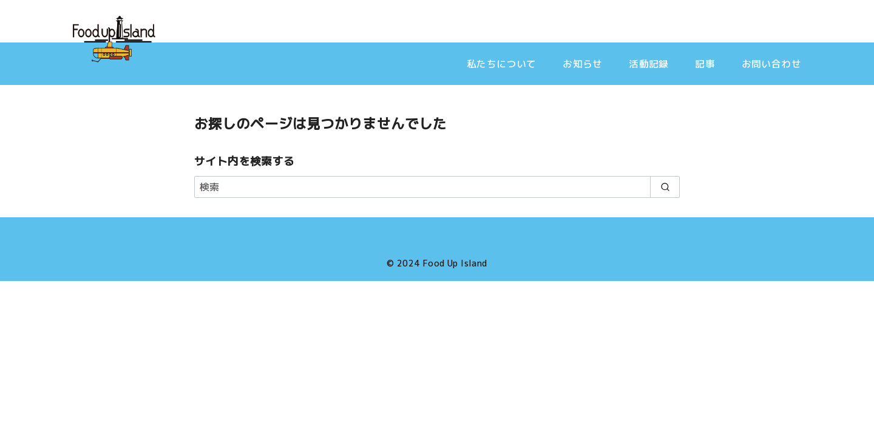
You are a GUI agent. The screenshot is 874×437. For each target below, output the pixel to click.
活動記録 (649, 63)
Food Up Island (454, 263)
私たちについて (502, 63)
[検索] (437, 187)
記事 (705, 63)
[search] (665, 187)
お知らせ (583, 63)
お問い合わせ (771, 63)
